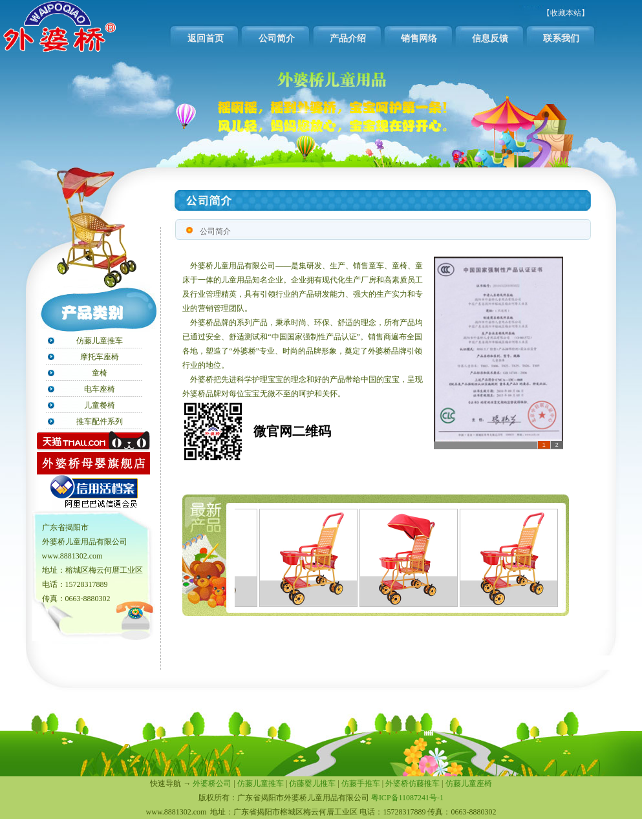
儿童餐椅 (99, 405)
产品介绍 (348, 38)
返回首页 (205, 38)
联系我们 (561, 38)
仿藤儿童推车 (99, 340)
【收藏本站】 (565, 12)
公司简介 (277, 38)
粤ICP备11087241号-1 (407, 797)
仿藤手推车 (360, 783)
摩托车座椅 (99, 356)
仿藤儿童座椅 (468, 783)
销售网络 (419, 38)
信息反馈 (490, 38)
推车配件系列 (99, 421)
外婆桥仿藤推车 (412, 783)
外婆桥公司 (212, 783)
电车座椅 (99, 389)
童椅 (99, 373)
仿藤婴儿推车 (312, 783)
